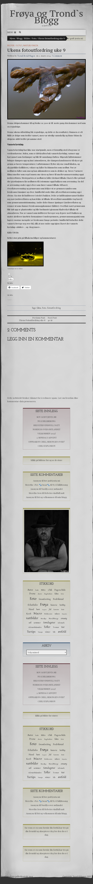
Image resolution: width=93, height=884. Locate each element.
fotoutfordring (54, 308)
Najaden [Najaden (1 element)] (64, 614)
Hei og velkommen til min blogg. (52, 497)
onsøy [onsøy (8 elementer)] (64, 618)
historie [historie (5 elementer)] (54, 605)
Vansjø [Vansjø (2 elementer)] (40, 632)
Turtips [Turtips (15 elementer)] (31, 632)
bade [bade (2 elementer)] (37, 590)
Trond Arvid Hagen (26, 55)
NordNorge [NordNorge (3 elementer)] (53, 618)
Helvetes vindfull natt (46, 425)
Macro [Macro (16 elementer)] (38, 613)
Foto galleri (15, 876)
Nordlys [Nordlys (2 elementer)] (43, 619)
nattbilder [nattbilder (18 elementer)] (32, 618)
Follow (10, 278)
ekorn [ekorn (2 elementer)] (40, 594)
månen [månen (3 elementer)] (57, 614)
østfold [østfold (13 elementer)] (62, 632)
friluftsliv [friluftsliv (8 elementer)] (33, 604)
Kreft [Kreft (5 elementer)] (28, 613)
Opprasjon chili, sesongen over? (46, 441)
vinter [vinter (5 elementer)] (47, 632)
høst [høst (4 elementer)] (38, 609)
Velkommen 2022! (47, 433)
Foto (44, 308)
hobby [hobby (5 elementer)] (62, 605)
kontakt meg (27, 876)
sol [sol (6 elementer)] (30, 622)
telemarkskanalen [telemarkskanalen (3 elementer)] (34, 627)
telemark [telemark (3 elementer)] (61, 623)
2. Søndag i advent (47, 437)
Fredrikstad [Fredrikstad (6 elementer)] (58, 599)
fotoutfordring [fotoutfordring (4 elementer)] (45, 599)
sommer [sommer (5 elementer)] (37, 622)
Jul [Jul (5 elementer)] (50, 609)
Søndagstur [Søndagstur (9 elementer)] (49, 622)
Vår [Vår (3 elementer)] (54, 632)
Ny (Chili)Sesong (46, 421)
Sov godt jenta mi (74, 38)
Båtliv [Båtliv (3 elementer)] (43, 590)
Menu (11, 32)
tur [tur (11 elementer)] (63, 627)
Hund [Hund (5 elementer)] (31, 609)
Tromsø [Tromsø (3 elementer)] (56, 627)
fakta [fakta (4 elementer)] (56, 593)
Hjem (12, 38)
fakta (39, 308)
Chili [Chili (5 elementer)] (50, 590)
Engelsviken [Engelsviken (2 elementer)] (48, 594)
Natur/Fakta (30, 45)
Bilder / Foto (30, 38)
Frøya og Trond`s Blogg (46, 17)
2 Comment (57, 55)
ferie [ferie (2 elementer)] (62, 594)
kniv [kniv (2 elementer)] (62, 609)
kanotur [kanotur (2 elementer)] (56, 609)
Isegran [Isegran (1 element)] (44, 609)
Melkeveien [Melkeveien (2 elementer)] (48, 614)
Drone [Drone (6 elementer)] (32, 593)
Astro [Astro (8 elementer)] (30, 589)
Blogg (19, 38)
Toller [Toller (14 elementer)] (47, 627)
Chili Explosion (46, 445)
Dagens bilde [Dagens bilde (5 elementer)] (60, 590)
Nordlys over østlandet (46, 429)
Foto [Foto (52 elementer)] (33, 598)
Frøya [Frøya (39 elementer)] (44, 604)
